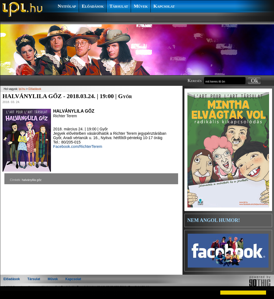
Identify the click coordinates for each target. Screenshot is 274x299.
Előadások (93, 6)
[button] (9, 292)
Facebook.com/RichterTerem (77, 146)
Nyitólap (67, 6)
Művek (141, 6)
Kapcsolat (164, 6)
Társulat (118, 6)
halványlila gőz (31, 179)
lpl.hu (22, 88)
